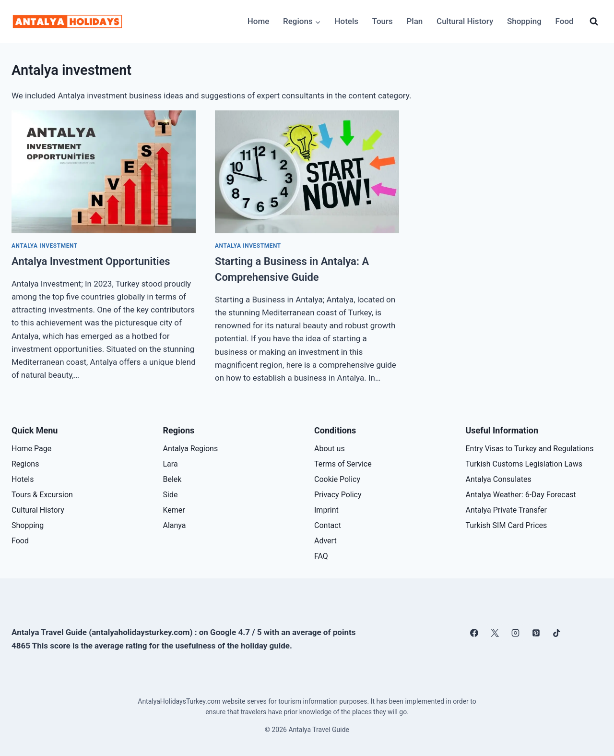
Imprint (326, 510)
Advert (325, 540)
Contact (327, 525)
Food (564, 21)
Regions (25, 463)
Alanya (174, 525)
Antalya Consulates (498, 479)
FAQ (321, 556)
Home (259, 21)
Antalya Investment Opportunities (91, 261)
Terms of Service (343, 463)
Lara (170, 463)
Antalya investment (45, 245)
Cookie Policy (337, 479)
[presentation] (104, 171)
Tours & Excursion (42, 494)
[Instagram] (516, 632)
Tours (382, 21)
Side (170, 494)
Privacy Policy (338, 494)
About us (329, 448)
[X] (494, 632)
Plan (415, 21)
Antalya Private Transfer (506, 510)
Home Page (31, 448)
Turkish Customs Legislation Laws (524, 463)
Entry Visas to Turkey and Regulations (530, 448)
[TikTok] (557, 632)
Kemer (174, 510)
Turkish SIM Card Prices (506, 525)
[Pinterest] (536, 632)
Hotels (346, 21)
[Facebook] (474, 632)
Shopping (524, 21)
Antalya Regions (190, 448)
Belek (172, 479)
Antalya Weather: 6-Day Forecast (521, 494)
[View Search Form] (593, 21)
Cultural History (465, 21)
